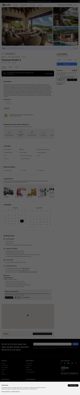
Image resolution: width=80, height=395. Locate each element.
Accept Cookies (73, 385)
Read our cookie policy (6, 391)
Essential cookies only (15, 391)
